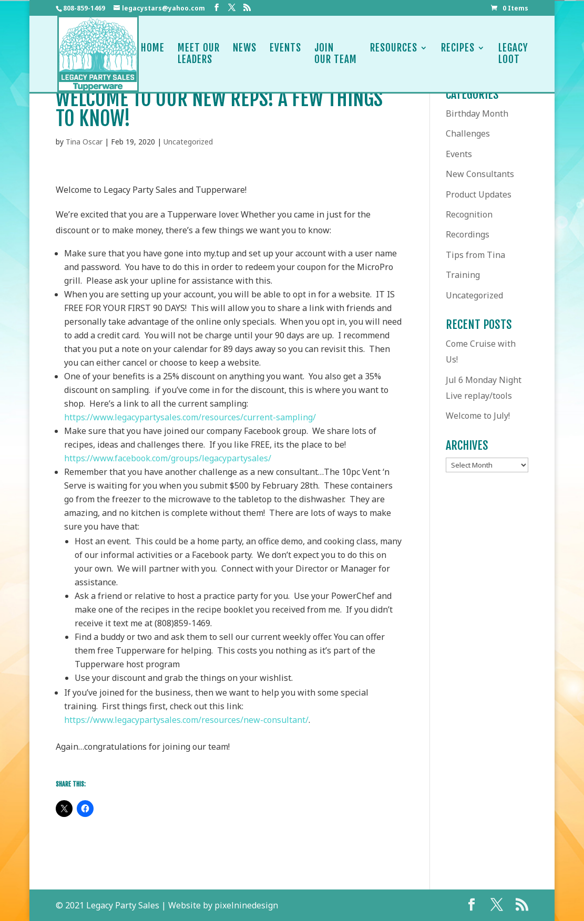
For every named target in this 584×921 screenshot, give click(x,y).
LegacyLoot (513, 54)
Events (285, 54)
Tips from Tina (475, 255)
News (245, 54)
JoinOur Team (335, 54)
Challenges (468, 133)
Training (463, 275)
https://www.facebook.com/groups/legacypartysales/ (167, 458)
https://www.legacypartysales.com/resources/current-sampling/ (190, 417)
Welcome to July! (478, 415)
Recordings (467, 234)
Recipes (458, 54)
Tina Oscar (84, 142)
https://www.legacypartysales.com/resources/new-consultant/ (186, 720)
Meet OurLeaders (199, 54)
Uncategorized (188, 142)
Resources (393, 54)
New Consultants (480, 174)
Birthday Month (477, 113)
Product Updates (478, 194)
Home (153, 54)
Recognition (469, 214)
